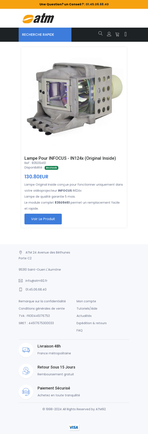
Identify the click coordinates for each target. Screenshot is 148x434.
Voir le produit (43, 218)
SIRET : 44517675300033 (36, 323)
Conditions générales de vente (42, 308)
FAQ (80, 330)
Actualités (84, 316)
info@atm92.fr (36, 281)
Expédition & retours (92, 323)
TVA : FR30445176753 (34, 316)
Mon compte (86, 301)
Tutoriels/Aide (87, 308)
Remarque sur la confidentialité (42, 301)
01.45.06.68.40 (97, 4)
